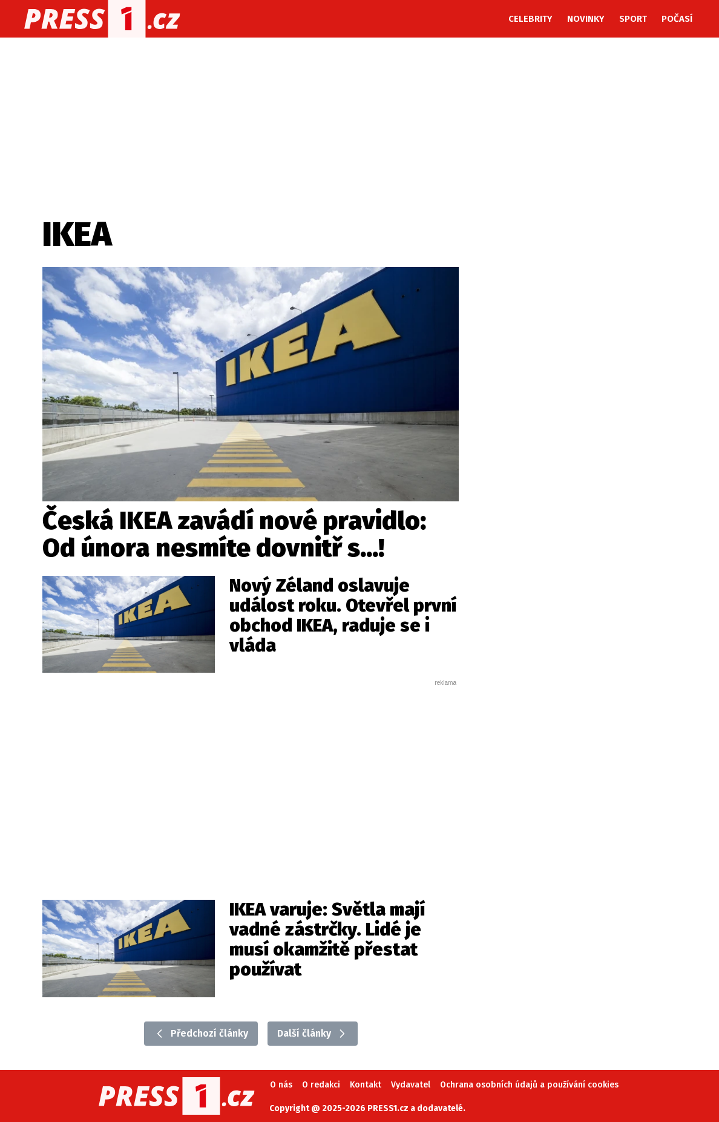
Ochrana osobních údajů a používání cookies (529, 1085)
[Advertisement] (250, 778)
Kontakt (365, 1085)
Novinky (586, 18)
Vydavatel (410, 1085)
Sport (633, 18)
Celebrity (530, 18)
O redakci (321, 1085)
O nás (281, 1085)
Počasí (677, 18)
